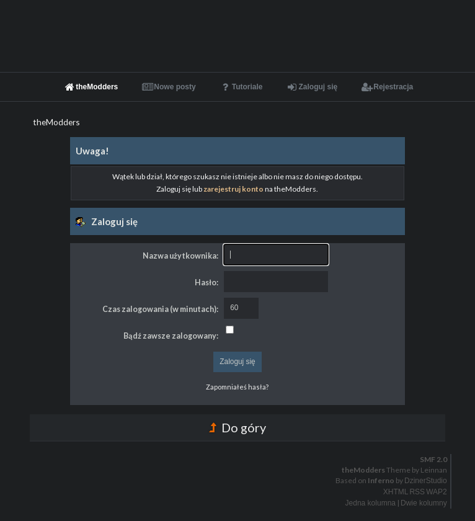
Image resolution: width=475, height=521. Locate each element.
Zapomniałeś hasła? (237, 387)
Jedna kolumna (370, 503)
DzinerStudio (425, 480)
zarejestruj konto (233, 189)
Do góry (237, 427)
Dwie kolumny (424, 503)
